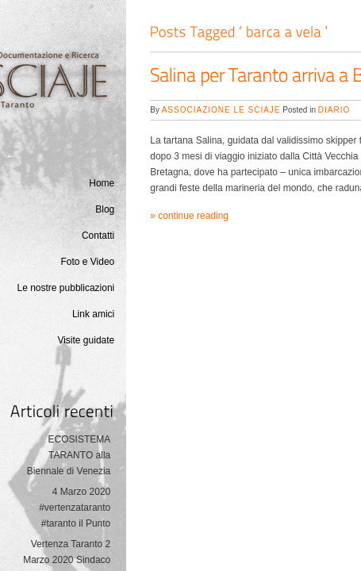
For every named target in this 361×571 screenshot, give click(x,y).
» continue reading (189, 215)
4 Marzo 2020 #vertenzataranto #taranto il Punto (74, 507)
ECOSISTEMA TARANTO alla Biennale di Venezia (68, 455)
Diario (334, 109)
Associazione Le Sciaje (221, 109)
